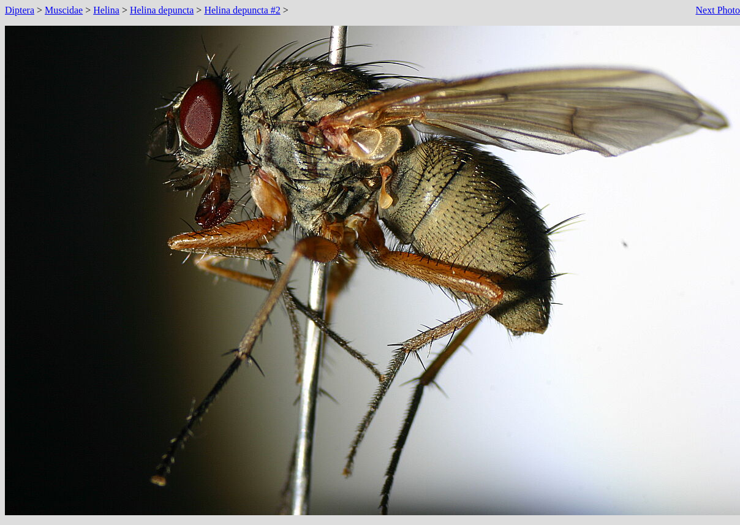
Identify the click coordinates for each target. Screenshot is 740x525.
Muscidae (64, 10)
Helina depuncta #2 (242, 10)
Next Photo (718, 10)
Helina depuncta (162, 10)
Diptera (19, 10)
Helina (106, 10)
